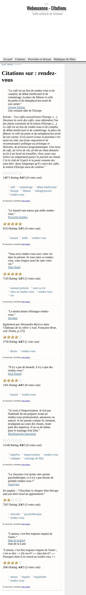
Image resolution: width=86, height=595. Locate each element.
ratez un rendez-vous (22, 291)
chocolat (15, 514)
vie (12, 295)
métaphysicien (43, 190)
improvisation (32, 454)
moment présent (19, 288)
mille (25, 238)
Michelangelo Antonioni (22, 433)
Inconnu (12, 318)
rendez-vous (17, 194)
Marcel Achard (16, 540)
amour (14, 576)
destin (13, 351)
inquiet (26, 576)
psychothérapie (33, 514)
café (12, 187)
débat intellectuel (47, 187)
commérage (26, 187)
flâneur (27, 190)
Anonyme (13, 484)
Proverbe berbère (18, 217)
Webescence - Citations (46, 7)
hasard (14, 238)
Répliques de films (64, 59)
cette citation (26, 201)
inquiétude (40, 576)
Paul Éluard (14, 373)
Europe (14, 190)
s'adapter (15, 458)
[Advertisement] (46, 36)
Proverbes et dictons (39, 59)
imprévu (15, 454)
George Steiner (16, 107)
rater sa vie (39, 288)
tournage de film (34, 458)
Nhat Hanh (14, 267)
